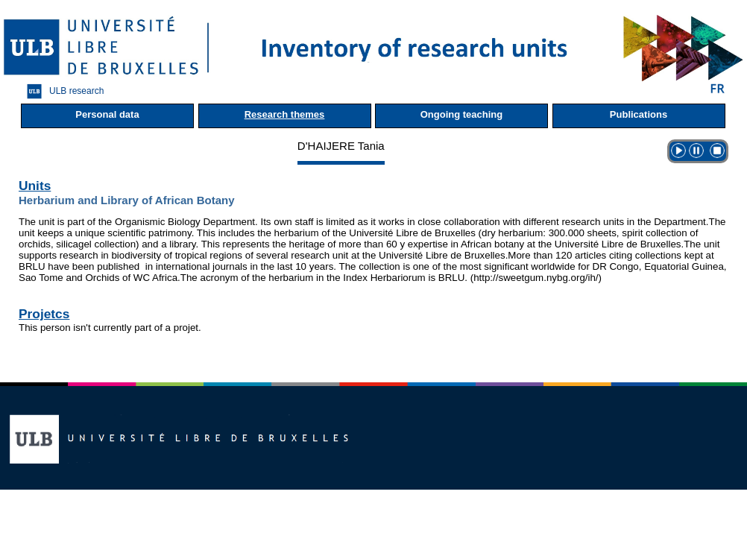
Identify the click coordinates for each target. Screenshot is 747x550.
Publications (638, 114)
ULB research (61, 91)
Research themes (285, 114)
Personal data (107, 114)
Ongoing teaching (461, 114)
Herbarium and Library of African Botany (127, 200)
